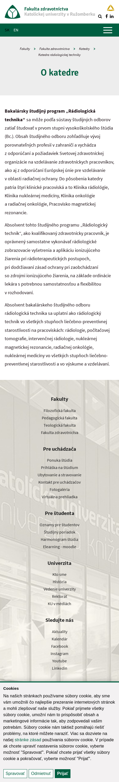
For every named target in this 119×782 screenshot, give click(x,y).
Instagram (59, 653)
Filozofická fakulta (60, 410)
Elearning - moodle (59, 546)
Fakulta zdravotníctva (54, 49)
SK (7, 29)
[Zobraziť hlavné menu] (107, 30)
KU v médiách (59, 603)
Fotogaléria (60, 489)
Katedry (84, 49)
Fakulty (25, 49)
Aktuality (59, 631)
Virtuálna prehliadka (60, 496)
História (60, 581)
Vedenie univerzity (60, 589)
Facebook (59, 646)
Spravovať (15, 773)
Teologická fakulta (60, 425)
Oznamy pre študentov (59, 524)
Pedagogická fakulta (59, 417)
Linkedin (59, 668)
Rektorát (59, 596)
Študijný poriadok (59, 532)
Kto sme (59, 574)
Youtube (59, 660)
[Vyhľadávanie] (100, 16)
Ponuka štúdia (59, 460)
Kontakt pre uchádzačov (59, 482)
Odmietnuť (41, 773)
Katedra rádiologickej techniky (59, 55)
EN (16, 29)
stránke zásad (28, 740)
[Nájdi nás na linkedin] (111, 16)
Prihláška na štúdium (59, 467)
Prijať (62, 773)
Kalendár (60, 638)
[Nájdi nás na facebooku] (106, 16)
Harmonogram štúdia (59, 539)
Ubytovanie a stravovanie (59, 474)
